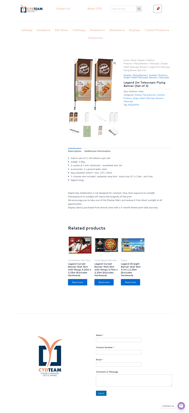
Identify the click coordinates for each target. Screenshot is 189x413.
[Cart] (158, 9)
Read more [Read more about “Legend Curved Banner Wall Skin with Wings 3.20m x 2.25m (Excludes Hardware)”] (77, 282)
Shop (133, 60)
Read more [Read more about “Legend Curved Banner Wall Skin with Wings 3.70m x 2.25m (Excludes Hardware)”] (104, 282)
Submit (101, 393)
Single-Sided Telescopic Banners (140, 77)
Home (126, 60)
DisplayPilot (133, 104)
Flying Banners (141, 63)
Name (100, 335)
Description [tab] (75, 151)
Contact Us (63, 8)
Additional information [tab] (97, 151)
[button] (114, 63)
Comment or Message (107, 372)
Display (141, 60)
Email (99, 359)
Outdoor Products (158, 75)
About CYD (94, 8)
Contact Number (105, 347)
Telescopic (155, 63)
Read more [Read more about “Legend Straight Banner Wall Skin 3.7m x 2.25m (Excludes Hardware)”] (130, 282)
